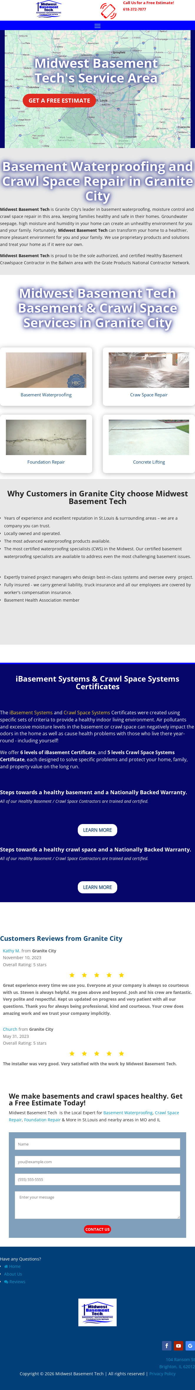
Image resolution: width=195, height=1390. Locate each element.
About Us (13, 1274)
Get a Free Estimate (59, 100)
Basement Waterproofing (127, 1112)
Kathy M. (11, 951)
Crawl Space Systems (87, 712)
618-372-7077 (134, 9)
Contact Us (97, 1229)
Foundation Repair (42, 1119)
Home (12, 1266)
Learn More (97, 830)
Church (10, 1029)
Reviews (14, 1281)
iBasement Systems (31, 712)
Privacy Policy (162, 1373)
